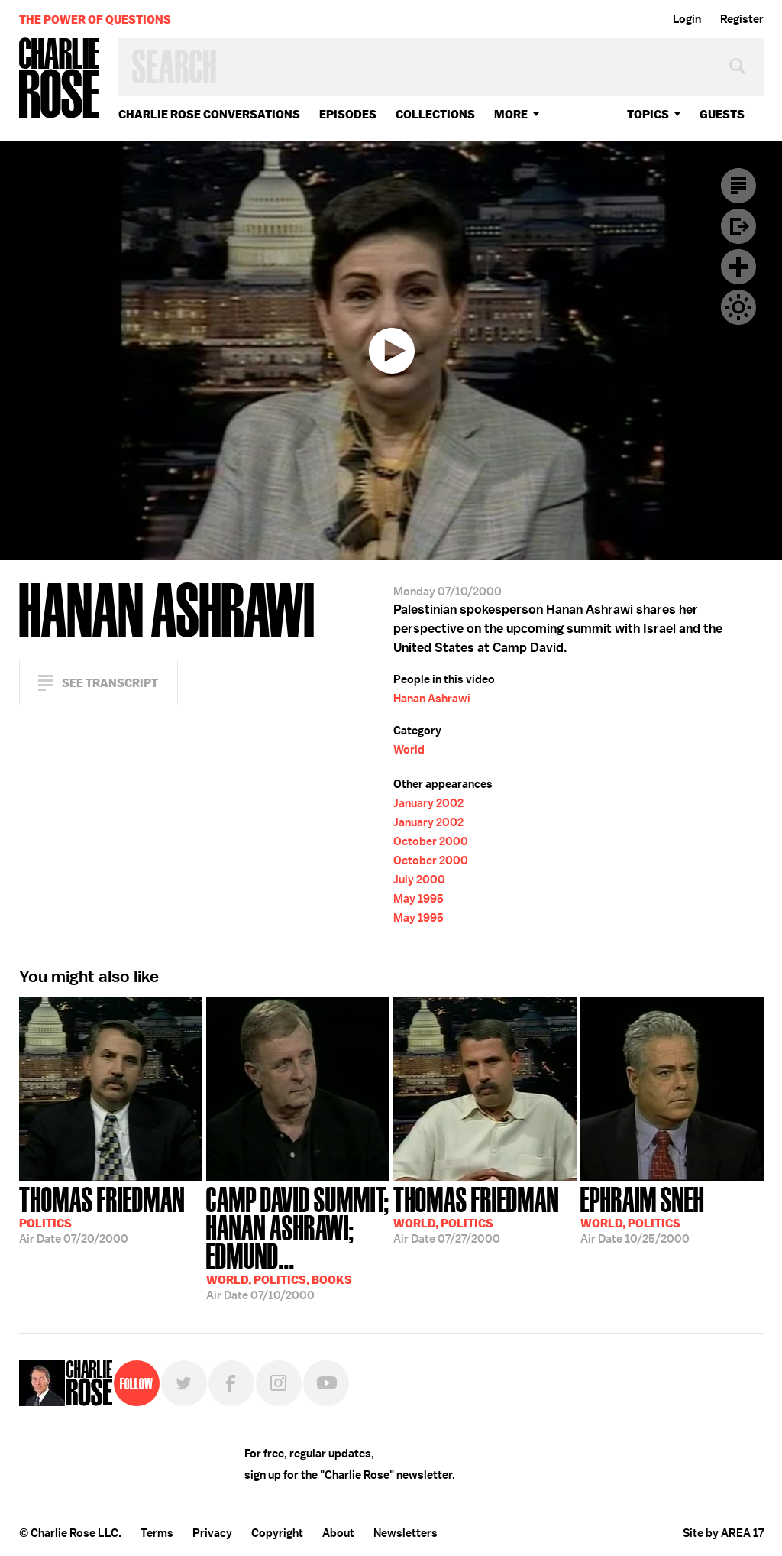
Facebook (231, 1383)
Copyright (277, 1533)
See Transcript (110, 683)
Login (687, 19)
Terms (157, 1533)
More (511, 114)
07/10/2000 (297, 1242)
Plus (738, 266)
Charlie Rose (59, 79)
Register (742, 19)
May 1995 (418, 898)
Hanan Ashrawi (431, 698)
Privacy (212, 1533)
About (338, 1533)
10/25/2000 (642, 1213)
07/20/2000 (102, 1213)
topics (648, 114)
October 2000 (430, 841)
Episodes (347, 114)
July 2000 (419, 879)
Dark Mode (738, 307)
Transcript (738, 185)
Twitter (184, 1383)
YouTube (326, 1383)
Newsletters (405, 1533)
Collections (435, 114)
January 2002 (428, 803)
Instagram (279, 1383)
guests (722, 114)
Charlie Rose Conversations (209, 114)
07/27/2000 (476, 1213)
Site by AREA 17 (723, 1533)
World (409, 749)
